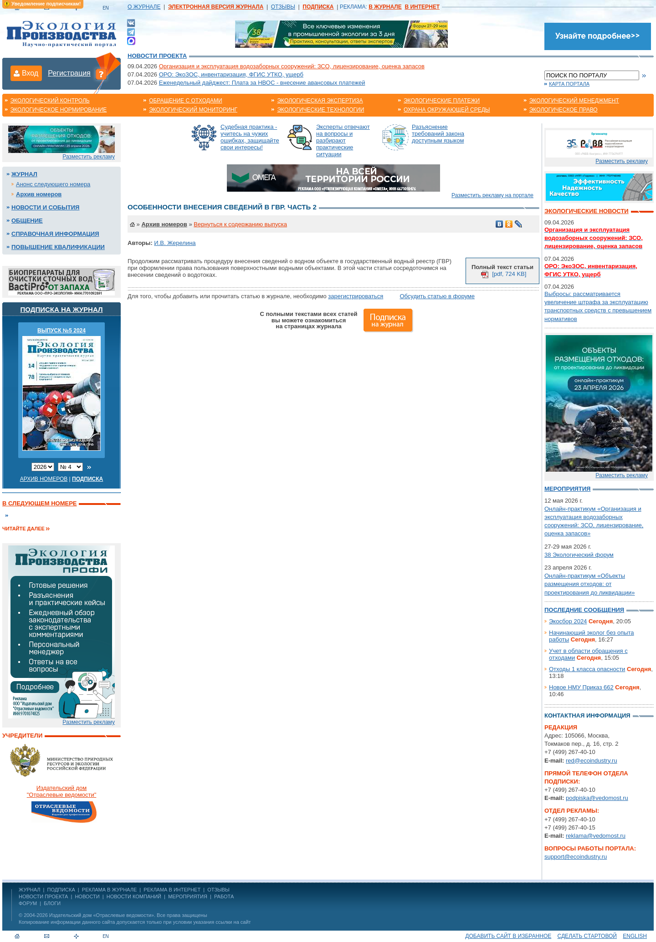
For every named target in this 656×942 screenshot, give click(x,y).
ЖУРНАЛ (29, 889)
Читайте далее (23, 528)
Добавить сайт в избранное (508, 936)
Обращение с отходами (185, 100)
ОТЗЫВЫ (283, 7)
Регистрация (69, 73)
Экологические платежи (442, 100)
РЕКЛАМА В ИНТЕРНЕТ (172, 889)
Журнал (24, 174)
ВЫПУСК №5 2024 (61, 330)
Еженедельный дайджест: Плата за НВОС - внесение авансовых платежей (262, 82)
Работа (224, 896)
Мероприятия (567, 488)
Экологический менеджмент (574, 100)
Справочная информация (55, 233)
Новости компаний (134, 896)
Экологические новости (586, 211)
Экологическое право (563, 110)
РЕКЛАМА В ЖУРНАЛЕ (109, 889)
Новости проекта (157, 55)
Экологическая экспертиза (320, 100)
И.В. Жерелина (174, 242)
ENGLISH (635, 936)
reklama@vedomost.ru (595, 835)
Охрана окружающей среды (447, 110)
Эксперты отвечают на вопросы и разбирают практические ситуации (343, 140)
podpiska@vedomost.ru (597, 797)
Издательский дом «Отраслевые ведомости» (101, 915)
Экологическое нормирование (58, 110)
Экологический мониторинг (193, 110)
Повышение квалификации (58, 247)
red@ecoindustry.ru (591, 760)
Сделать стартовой (587, 936)
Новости (87, 896)
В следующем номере (39, 503)
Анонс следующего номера (53, 184)
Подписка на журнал (61, 309)
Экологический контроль (50, 100)
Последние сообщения (584, 609)
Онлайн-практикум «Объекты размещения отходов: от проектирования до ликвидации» (589, 584)
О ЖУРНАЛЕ (144, 7)
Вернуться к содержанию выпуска (240, 224)
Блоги (52, 903)
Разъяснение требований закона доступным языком (438, 133)
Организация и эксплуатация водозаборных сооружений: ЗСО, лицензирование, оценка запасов (292, 66)
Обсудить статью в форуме (437, 296)
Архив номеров (39, 194)
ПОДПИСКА (61, 889)
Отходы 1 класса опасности (587, 669)
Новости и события (45, 207)
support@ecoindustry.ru (575, 856)
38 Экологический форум (579, 554)
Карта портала (569, 84)
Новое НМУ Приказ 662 (581, 687)
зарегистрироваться (355, 296)
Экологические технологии (320, 110)
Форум (28, 903)
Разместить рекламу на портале (492, 195)
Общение (27, 220)
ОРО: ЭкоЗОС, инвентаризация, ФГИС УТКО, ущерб (231, 74)
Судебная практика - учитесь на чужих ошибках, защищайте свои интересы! (249, 137)
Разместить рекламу (88, 156)
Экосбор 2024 (568, 621)
